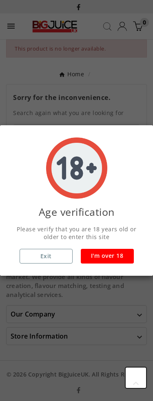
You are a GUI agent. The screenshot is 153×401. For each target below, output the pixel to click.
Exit (46, 256)
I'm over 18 (107, 255)
